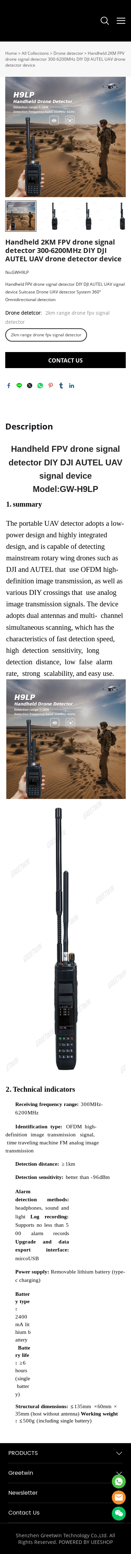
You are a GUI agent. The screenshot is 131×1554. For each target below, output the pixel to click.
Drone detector (68, 53)
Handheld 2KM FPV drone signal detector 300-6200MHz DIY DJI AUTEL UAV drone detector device (65, 59)
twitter (29, 385)
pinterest (50, 385)
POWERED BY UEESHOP (86, 1542)
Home (11, 53)
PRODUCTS (23, 1453)
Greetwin (20, 1473)
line (19, 385)
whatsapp (40, 385)
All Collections (35, 53)
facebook (8, 385)
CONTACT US (65, 360)
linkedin (71, 385)
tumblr (61, 385)
